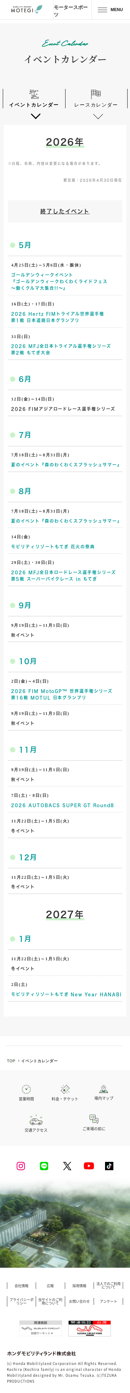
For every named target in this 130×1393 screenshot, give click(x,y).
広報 (50, 1286)
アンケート (108, 1301)
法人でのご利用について (108, 1285)
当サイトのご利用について (50, 1301)
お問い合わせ (79, 1301)
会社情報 (21, 1286)
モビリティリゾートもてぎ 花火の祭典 (53, 546)
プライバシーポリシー (21, 1301)
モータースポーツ (71, 11)
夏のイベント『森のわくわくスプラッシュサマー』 (66, 465)
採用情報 (79, 1286)
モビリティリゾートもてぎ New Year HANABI (66, 994)
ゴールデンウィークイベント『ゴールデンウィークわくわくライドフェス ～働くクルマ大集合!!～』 (59, 281)
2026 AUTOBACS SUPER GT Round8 (62, 805)
